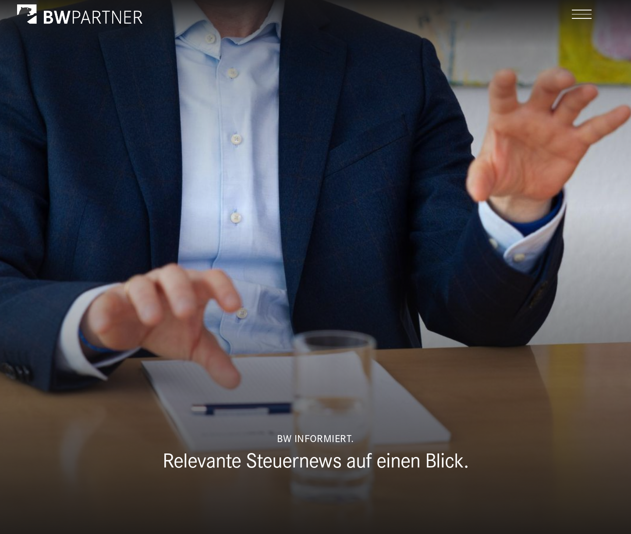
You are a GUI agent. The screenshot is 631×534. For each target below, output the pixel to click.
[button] (581, 14)
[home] (80, 14)
